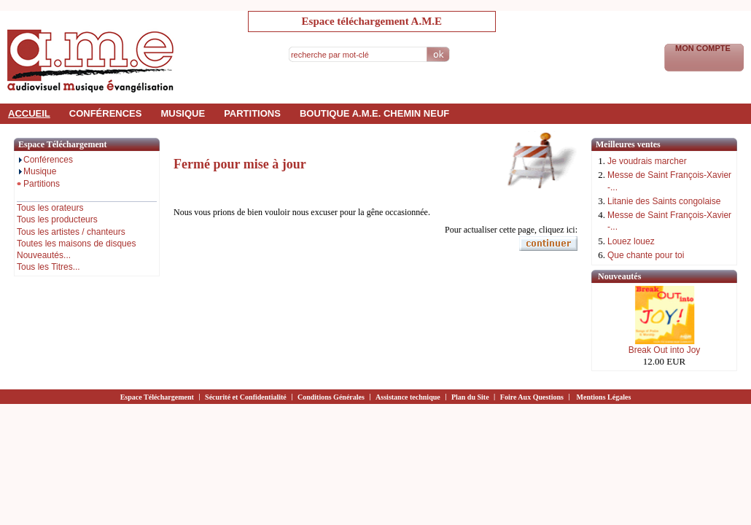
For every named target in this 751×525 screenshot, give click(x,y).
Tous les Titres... (48, 267)
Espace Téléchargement (157, 397)
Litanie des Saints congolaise (663, 201)
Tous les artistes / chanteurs (71, 232)
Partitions (38, 184)
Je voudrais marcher (647, 161)
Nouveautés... (44, 255)
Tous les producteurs (57, 219)
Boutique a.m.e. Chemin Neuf (374, 113)
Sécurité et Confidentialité (246, 397)
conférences (105, 113)
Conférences (45, 160)
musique (182, 113)
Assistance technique (408, 397)
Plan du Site (470, 397)
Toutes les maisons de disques (76, 243)
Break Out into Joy (665, 350)
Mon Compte (704, 48)
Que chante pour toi (645, 255)
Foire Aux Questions (532, 397)
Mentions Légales (604, 397)
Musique (36, 171)
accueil (29, 113)
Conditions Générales (331, 397)
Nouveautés (619, 276)
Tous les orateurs (50, 208)
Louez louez (631, 241)
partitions (252, 113)
